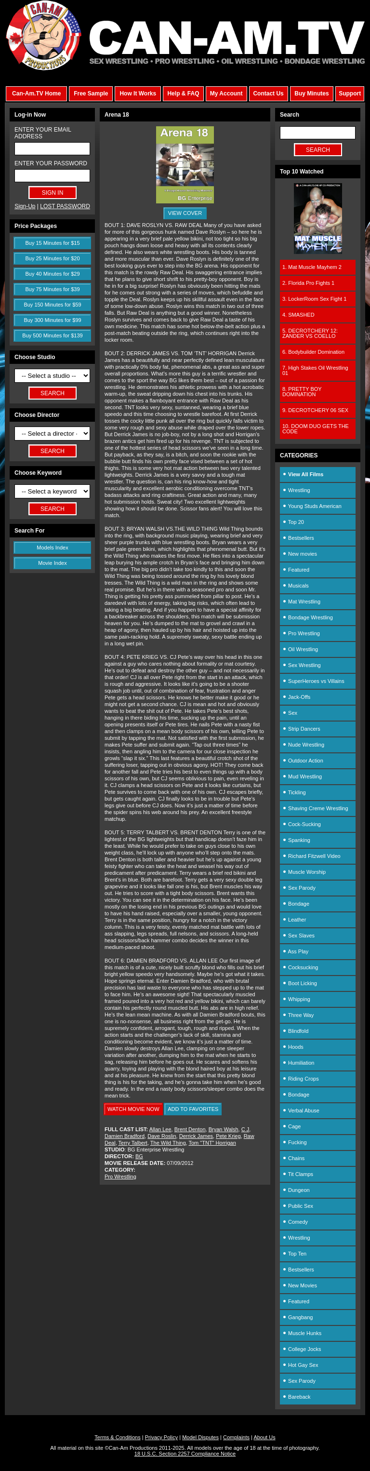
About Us (264, 1437)
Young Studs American (312, 506)
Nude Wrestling (303, 745)
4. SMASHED (298, 315)
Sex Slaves (298, 935)
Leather (294, 920)
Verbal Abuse (300, 1110)
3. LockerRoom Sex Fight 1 (314, 299)
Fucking (294, 1142)
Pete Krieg (228, 1136)
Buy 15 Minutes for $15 (52, 243)
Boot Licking (299, 983)
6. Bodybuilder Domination (313, 352)
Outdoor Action (302, 760)
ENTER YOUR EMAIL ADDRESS (42, 133)
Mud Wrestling (302, 776)
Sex (289, 713)
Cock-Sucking (301, 824)
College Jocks (301, 1349)
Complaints (236, 1437)
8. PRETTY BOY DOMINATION (302, 391)
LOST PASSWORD (65, 206)
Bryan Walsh (223, 1129)
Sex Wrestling (301, 665)
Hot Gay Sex (300, 1365)
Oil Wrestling (300, 649)
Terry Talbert (133, 1143)
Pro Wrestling (120, 1176)
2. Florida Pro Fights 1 (308, 283)
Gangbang (297, 1317)
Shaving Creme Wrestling (315, 808)
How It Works (137, 93)
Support (350, 93)
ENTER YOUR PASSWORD (50, 163)
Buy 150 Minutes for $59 (52, 305)
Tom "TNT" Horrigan (212, 1143)
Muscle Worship (304, 872)
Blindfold (295, 1031)
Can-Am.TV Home (36, 93)
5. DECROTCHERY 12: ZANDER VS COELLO (310, 333)
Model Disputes (200, 1437)
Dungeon (296, 1190)
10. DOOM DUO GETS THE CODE (315, 428)
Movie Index (52, 563)
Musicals (295, 585)
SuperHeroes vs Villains (313, 681)
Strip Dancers (301, 729)
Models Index (52, 547)
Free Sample (91, 93)
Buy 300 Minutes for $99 (52, 320)
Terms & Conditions (117, 1437)
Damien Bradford (125, 1136)
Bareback (296, 1397)
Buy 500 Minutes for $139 (52, 335)
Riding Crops (300, 1079)
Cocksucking (300, 967)
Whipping (296, 999)
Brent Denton (190, 1129)
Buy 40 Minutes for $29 (52, 274)
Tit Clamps (297, 1174)
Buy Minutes (311, 93)
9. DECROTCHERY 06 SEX (315, 410)
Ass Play (295, 951)
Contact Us (268, 93)
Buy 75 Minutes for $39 (52, 289)
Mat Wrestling (301, 601)
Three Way (298, 1015)
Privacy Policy (161, 1437)
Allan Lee (160, 1129)
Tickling (294, 792)
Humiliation (298, 1063)
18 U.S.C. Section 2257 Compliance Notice (185, 1454)
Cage (291, 1126)
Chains (293, 1158)
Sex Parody (299, 888)
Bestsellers (298, 538)
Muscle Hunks (301, 1333)
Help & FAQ (183, 93)
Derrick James (196, 1136)
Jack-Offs (296, 697)
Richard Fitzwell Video (311, 856)
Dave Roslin (161, 1136)
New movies (299, 554)
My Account (226, 93)
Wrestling (296, 490)
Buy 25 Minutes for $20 (52, 258)
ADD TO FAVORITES (193, 1109)
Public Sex (297, 1206)
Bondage (295, 904)
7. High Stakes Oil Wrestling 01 (315, 370)
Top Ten (294, 1254)
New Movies (299, 1285)
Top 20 (293, 522)
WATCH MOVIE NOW (133, 1109)
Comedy (295, 1222)
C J (245, 1129)
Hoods (293, 1047)
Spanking (296, 840)
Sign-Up (24, 206)
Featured (295, 570)
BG (139, 1156)
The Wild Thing (168, 1143)
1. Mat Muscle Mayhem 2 (312, 267)
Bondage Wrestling (307, 617)
